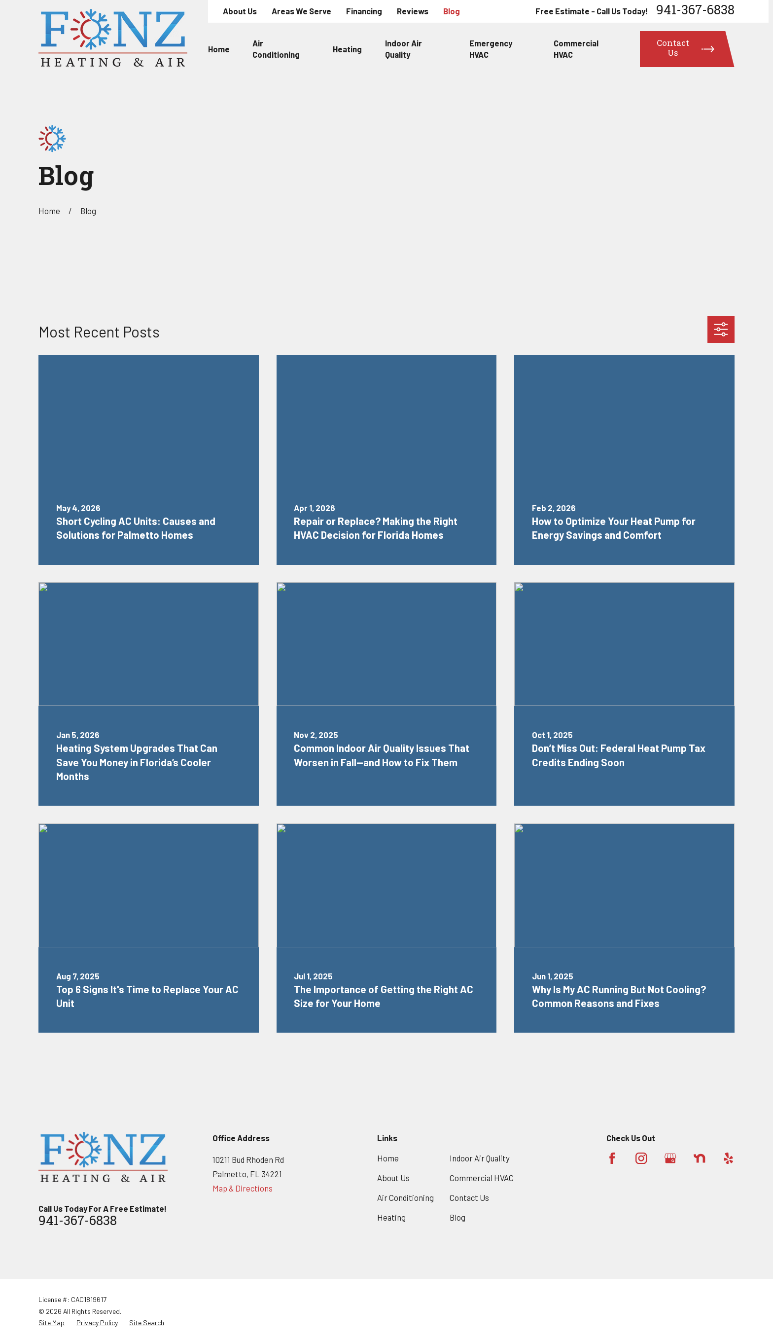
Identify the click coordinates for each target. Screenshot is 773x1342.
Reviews (412, 11)
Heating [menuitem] (347, 49)
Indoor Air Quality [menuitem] (403, 48)
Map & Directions (242, 1188)
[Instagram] (641, 1158)
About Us (240, 11)
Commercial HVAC (482, 1178)
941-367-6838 (695, 11)
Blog (451, 11)
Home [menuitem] (219, 49)
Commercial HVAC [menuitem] (576, 48)
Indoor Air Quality (480, 1158)
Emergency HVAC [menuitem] (490, 48)
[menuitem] (51, 1322)
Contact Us (469, 1197)
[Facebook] (612, 1158)
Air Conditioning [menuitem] (276, 48)
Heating (391, 1217)
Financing (364, 11)
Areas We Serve (301, 11)
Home (388, 1158)
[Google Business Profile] (670, 1158)
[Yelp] (728, 1158)
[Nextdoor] (699, 1158)
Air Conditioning (405, 1197)
